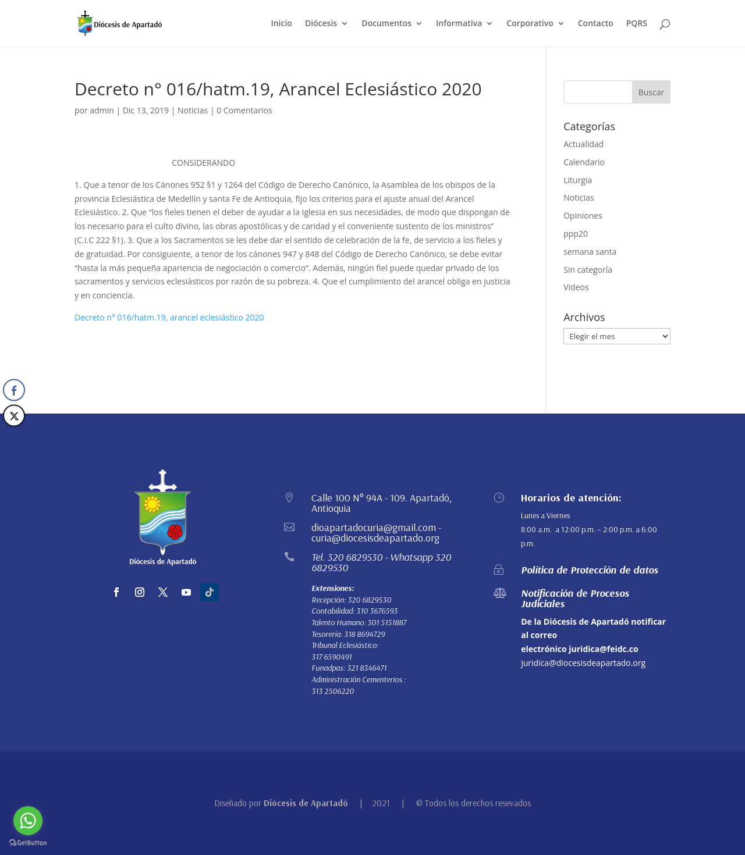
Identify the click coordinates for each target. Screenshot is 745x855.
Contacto (595, 23)
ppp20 (575, 233)
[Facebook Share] (14, 390)
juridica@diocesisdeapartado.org (583, 662)
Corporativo (529, 23)
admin (101, 110)
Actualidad (583, 143)
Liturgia (577, 180)
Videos (575, 287)
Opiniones (582, 215)
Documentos (386, 23)
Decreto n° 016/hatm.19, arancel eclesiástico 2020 (169, 317)
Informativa (459, 23)
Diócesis (321, 23)
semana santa (589, 251)
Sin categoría (587, 269)
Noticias (193, 110)
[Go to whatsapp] (27, 820)
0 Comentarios (244, 110)
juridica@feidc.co (603, 648)
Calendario (584, 162)
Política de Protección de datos (589, 569)
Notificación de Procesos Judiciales (575, 598)
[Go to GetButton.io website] (28, 843)
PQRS (636, 23)
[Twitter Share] (14, 416)
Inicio (281, 23)
